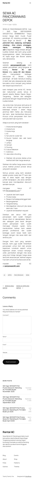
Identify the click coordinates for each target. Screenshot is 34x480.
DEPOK (15, 24)
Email (4, 344)
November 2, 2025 (28, 388)
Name (5, 336)
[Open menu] (30, 3)
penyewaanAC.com (12, 266)
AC (4, 275)
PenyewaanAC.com (13, 191)
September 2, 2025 (28, 399)
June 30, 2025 (29, 409)
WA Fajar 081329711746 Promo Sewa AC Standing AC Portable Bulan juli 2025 (14, 410)
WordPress (28, 476)
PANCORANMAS (18, 275)
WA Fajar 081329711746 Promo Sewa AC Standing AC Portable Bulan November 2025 (12, 388)
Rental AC (6, 3)
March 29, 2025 (29, 418)
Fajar (10, 24)
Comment (6, 315)
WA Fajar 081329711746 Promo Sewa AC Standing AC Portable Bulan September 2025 (12, 399)
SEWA (27, 275)
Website (5, 352)
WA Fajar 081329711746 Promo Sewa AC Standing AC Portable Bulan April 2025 (14, 419)
